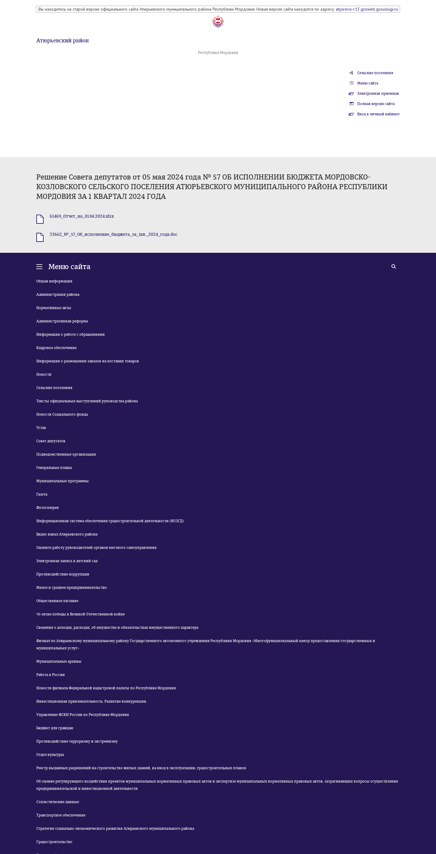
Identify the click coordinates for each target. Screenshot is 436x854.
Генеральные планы (54, 468)
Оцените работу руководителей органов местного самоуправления (96, 548)
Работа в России (50, 675)
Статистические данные (57, 802)
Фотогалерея (47, 508)
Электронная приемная (378, 93)
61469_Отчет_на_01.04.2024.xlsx (82, 216)
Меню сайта (367, 83)
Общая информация (54, 281)
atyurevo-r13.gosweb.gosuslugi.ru (367, 9)
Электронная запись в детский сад (66, 561)
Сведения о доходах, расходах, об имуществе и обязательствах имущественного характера (117, 627)
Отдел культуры (50, 755)
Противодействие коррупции (62, 574)
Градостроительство (54, 842)
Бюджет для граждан (54, 728)
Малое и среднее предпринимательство (71, 587)
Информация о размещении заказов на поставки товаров (87, 361)
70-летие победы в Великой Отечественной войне (80, 614)
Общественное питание (57, 601)
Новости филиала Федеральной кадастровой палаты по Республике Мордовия (106, 688)
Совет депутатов (50, 441)
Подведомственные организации (66, 454)
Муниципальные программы (62, 481)
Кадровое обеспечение (56, 348)
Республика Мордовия (218, 53)
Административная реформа (62, 321)
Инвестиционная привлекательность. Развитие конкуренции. (91, 701)
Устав (41, 428)
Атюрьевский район (62, 40)
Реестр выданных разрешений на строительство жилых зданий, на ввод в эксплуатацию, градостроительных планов (141, 768)
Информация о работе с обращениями (70, 334)
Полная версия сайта (376, 104)
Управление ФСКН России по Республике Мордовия (82, 715)
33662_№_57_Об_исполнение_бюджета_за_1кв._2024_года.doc (113, 234)
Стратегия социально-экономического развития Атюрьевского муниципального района (115, 828)
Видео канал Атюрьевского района (66, 534)
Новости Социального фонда (62, 414)
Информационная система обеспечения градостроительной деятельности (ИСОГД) (110, 521)
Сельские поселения (375, 73)
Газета (41, 494)
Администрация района (57, 294)
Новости (43, 374)
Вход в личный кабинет (378, 114)
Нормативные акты (53, 308)
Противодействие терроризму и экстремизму (77, 741)
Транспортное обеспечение (60, 815)
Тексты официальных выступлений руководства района (87, 401)
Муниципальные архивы (58, 661)
